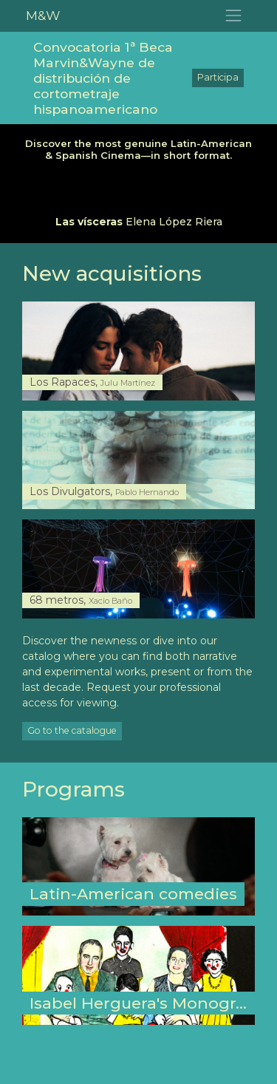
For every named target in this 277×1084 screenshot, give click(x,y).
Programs (73, 789)
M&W (43, 15)
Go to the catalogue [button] (72, 730)
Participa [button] (218, 77)
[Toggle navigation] (233, 16)
